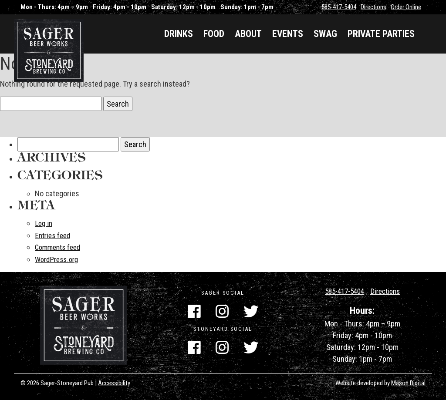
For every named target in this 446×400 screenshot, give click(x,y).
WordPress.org (58, 258)
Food (213, 33)
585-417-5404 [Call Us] (343, 290)
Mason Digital (408, 382)
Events (287, 33)
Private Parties (381, 33)
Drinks (178, 33)
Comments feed (60, 246)
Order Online (406, 7)
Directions (373, 7)
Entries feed (54, 234)
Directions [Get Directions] (387, 290)
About (248, 33)
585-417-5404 (338, 7)
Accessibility (114, 382)
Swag (325, 33)
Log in (44, 223)
